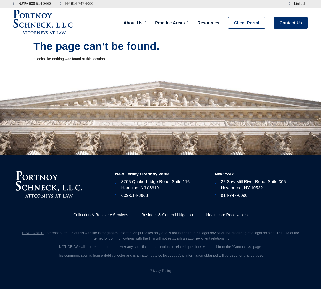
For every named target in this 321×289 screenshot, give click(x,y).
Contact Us (291, 22)
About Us (134, 22)
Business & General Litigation (167, 215)
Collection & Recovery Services (100, 215)
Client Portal (246, 22)
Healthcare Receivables (227, 215)
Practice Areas (172, 22)
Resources (208, 22)
